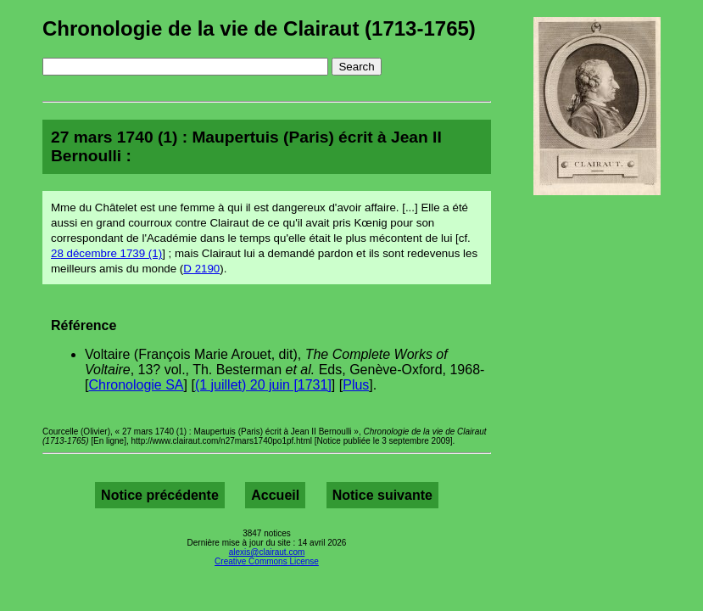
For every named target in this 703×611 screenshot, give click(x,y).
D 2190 (201, 268)
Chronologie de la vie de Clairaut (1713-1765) (259, 28)
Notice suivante (382, 495)
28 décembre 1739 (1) (106, 253)
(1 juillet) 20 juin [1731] (263, 385)
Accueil (275, 495)
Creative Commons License (267, 561)
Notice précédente (160, 495)
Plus (356, 385)
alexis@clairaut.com (267, 552)
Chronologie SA (135, 385)
